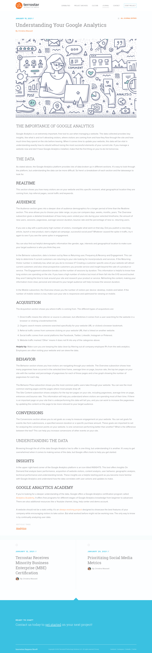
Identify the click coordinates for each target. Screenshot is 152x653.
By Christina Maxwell (24, 31)
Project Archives (81, 6)
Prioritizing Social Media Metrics (110, 560)
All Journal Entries (128, 18)
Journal (105, 6)
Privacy (96, 649)
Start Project (130, 6)
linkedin (128, 649)
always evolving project (70, 509)
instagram (121, 649)
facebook (113, 649)
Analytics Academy (25, 497)
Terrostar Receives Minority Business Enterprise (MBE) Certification (32, 565)
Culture (95, 6)
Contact (116, 6)
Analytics (21, 528)
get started (53, 624)
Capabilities (65, 6)
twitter (134, 649)
